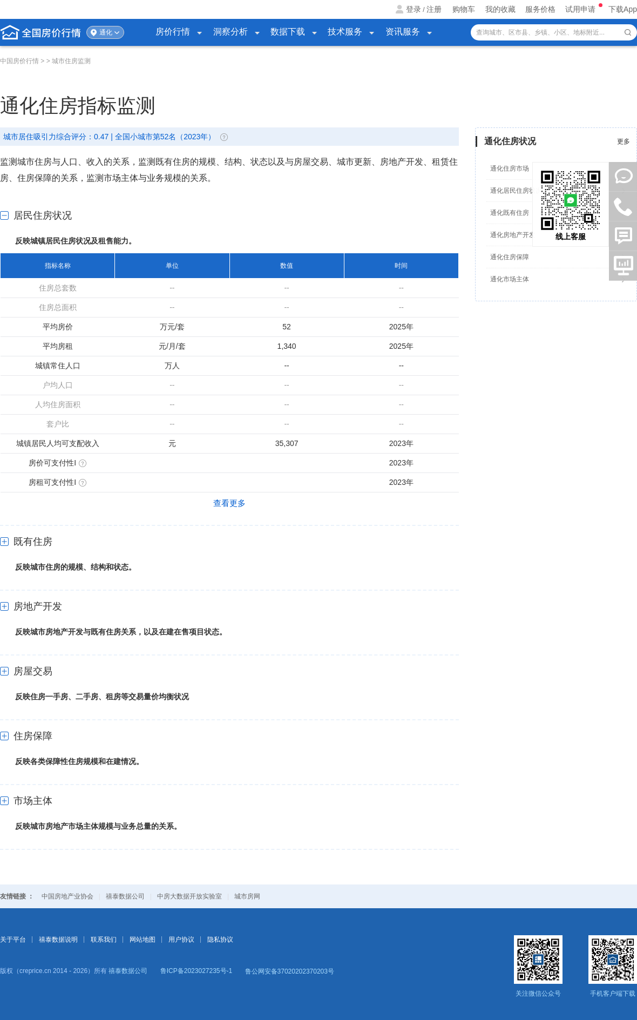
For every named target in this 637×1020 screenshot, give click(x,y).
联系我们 (104, 939)
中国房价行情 (20, 61)
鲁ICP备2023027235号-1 (196, 971)
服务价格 (540, 9)
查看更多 (229, 503)
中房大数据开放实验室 (189, 896)
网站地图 (142, 939)
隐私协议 (220, 939)
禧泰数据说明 (58, 939)
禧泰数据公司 (125, 896)
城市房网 (247, 896)
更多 (623, 141)
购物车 (463, 9)
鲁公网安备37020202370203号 (289, 971)
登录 (413, 9)
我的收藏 (500, 9)
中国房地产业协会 (67, 896)
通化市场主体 (509, 279)
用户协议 (181, 939)
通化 (105, 32)
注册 (434, 9)
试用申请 (581, 9)
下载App (622, 9)
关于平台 (13, 939)
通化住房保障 (509, 257)
